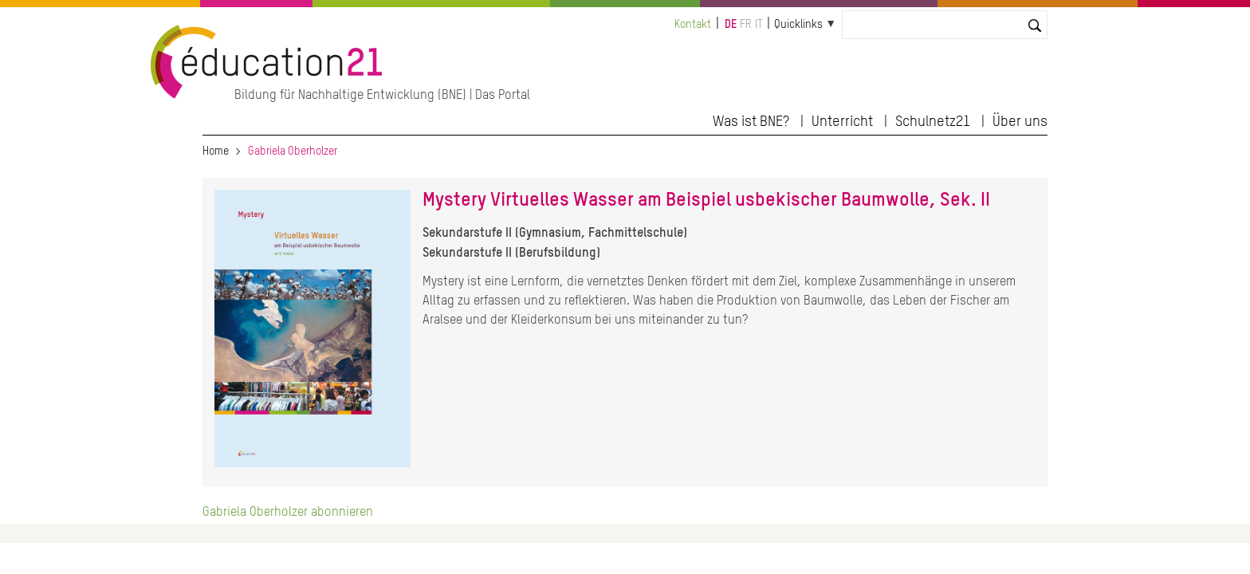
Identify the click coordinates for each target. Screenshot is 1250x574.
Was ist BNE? (751, 122)
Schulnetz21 (932, 122)
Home (215, 151)
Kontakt (692, 24)
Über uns (1020, 122)
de (731, 24)
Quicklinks (798, 24)
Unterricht (842, 122)
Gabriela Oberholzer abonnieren (287, 512)
